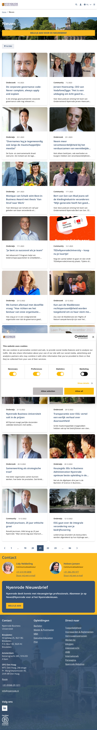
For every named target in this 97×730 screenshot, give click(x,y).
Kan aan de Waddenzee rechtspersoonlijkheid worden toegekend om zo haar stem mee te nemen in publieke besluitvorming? (72, 311)
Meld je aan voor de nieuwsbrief (48, 33)
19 (25, 548)
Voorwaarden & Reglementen (79, 631)
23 (55, 548)
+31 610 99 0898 (23, 571)
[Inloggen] (80, 4)
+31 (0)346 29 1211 (11, 685)
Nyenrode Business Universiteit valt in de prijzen (23, 415)
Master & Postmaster (44, 629)
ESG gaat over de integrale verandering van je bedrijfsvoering (68, 526)
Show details (83, 383)
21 (40, 548)
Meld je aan (14, 605)
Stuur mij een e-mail (25, 575)
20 (33, 548)
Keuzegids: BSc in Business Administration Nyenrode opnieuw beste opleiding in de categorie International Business (72, 473)
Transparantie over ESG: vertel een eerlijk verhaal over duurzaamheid (70, 417)
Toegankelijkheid (73, 627)
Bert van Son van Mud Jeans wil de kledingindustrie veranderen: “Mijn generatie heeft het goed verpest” (71, 201)
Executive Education (43, 638)
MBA (36, 633)
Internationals (72, 656)
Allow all (79, 391)
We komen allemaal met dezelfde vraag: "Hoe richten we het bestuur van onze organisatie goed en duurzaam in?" (24, 310)
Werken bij (70, 640)
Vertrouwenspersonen (76, 636)
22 (48, 548)
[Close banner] (93, 337)
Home (4, 12)
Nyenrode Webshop (74, 664)
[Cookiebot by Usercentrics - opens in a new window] (77, 337)
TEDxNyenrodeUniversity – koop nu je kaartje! (71, 252)
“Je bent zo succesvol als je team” (24, 250)
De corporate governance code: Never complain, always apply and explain (23, 90)
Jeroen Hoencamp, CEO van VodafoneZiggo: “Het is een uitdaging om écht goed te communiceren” (69, 92)
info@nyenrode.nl (10, 691)
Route (5, 679)
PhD (36, 642)
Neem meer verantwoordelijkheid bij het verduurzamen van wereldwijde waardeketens (71, 146)
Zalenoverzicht (72, 648)
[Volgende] (77, 548)
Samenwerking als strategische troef (23, 470)
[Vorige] (5, 548)
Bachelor (38, 625)
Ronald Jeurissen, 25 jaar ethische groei (24, 524)
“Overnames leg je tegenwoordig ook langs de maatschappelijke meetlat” (24, 145)
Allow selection (48, 391)
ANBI (67, 652)
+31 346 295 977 (71, 571)
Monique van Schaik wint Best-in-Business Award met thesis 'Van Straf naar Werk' (24, 199)
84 (70, 548)
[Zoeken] (76, 4)
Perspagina (70, 660)
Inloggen (69, 644)
